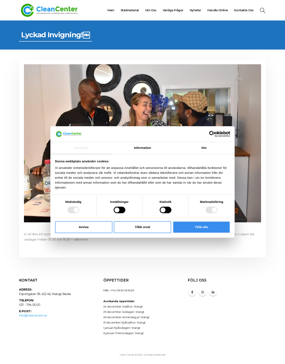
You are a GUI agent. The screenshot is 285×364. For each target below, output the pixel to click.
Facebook (192, 292)
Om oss (150, 10)
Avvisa (84, 227)
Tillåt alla (201, 227)
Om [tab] (203, 147)
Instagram (202, 292)
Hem (110, 10)
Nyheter (195, 10)
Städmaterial (130, 10)
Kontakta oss (244, 10)
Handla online (217, 10)
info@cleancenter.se (33, 315)
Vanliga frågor (173, 10)
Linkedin (213, 292)
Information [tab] (142, 147)
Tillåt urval (142, 227)
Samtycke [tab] (81, 147)
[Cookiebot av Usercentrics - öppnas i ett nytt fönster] (212, 134)
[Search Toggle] (263, 10)
